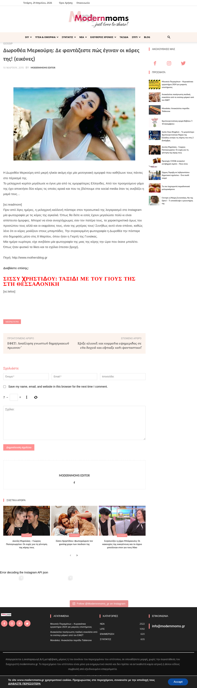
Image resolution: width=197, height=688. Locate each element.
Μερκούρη (12, 321)
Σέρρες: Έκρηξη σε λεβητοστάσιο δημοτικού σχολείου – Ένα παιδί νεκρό (175, 175)
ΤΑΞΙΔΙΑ (124, 37)
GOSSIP (26, 535)
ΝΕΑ (83, 37)
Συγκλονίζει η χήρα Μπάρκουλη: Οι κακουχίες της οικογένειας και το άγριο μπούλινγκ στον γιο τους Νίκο (122, 544)
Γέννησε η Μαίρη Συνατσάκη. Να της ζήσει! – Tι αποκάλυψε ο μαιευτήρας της (177, 200)
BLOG (147, 37)
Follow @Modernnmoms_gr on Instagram (99, 603)
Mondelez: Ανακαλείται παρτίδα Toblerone (71, 640)
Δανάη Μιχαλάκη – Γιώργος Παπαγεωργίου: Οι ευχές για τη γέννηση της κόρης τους (26, 544)
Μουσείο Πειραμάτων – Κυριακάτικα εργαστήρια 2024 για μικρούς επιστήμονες (177, 84)
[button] (169, 37)
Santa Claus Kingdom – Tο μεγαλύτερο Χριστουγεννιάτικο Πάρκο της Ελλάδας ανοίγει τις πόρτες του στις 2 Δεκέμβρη (178, 136)
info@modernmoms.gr (168, 626)
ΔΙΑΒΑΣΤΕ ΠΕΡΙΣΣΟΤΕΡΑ (24, 683)
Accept (177, 682)
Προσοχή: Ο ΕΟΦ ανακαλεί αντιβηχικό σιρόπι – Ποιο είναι (175, 162)
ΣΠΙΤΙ (136, 37)
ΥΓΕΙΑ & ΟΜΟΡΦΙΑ (47, 37)
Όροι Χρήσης (66, 2)
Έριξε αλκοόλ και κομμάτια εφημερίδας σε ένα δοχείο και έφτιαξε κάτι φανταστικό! (109, 345)
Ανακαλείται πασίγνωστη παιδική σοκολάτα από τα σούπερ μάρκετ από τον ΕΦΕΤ (178, 97)
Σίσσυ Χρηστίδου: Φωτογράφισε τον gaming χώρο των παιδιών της (74, 543)
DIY (28, 37)
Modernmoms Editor (43, 67)
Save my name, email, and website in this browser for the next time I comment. (58, 386)
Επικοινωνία (83, 2)
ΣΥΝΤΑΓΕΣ (69, 37)
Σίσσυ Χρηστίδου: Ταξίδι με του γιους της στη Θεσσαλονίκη (69, 281)
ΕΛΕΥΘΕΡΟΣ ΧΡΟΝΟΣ (103, 37)
